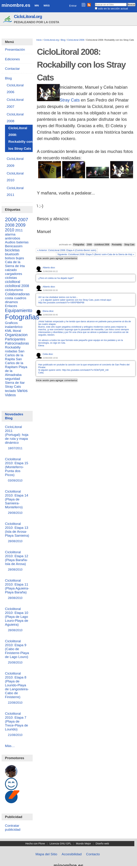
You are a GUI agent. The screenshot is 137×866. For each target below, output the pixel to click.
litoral (17, 331)
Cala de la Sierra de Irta (15, 264)
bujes (20, 258)
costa (9, 298)
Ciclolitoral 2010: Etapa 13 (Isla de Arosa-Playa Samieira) (17, 532)
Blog (63, 40)
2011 (19, 230)
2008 (89, 244)
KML (8, 331)
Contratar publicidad (12, 827)
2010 (9, 230)
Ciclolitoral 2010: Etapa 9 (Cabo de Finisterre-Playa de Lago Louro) (17, 652)
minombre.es (16, 5)
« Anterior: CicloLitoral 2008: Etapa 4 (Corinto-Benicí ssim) (66, 250)
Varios (22, 391)
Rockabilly (117, 244)
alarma (10, 234)
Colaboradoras (17, 294)
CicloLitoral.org (28, 16)
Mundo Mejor (83, 843)
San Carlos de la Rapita (14, 355)
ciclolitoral (12, 282)
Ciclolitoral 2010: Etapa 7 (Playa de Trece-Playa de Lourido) (17, 724)
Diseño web (102, 843)
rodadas (11, 351)
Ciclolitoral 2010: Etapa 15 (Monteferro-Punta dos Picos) (17, 470)
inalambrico (13, 327)
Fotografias (78, 244)
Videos (10, 395)
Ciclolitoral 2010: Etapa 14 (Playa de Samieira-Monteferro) (17, 502)
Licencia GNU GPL (60, 843)
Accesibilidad (72, 854)
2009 (21, 224)
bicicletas (12, 250)
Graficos (11, 323)
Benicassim (13, 246)
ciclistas (11, 278)
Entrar (73, 5)
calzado (11, 270)
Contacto (93, 854)
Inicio (39, 40)
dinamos (11, 302)
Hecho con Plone (35, 843)
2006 (11, 219)
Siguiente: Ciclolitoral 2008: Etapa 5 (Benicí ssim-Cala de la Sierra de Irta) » (95, 254)
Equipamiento (18, 310)
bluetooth (12, 254)
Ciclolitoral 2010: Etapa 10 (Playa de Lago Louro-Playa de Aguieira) (17, 619)
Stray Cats (70, 100)
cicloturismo (14, 290)
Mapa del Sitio (46, 854)
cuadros (20, 298)
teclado (10, 391)
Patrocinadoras (17, 343)
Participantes (15, 339)
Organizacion (16, 335)
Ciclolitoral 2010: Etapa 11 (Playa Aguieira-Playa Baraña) (17, 589)
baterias (22, 242)
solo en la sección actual (113, 8)
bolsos (10, 258)
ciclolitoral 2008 (101, 244)
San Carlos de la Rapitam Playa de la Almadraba (16, 367)
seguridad (12, 379)
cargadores (13, 274)
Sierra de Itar (15, 382)
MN (37, 5)
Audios (10, 242)
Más (47, 5)
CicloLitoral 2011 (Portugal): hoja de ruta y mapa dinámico (17, 437)
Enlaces (11, 306)
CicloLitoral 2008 (75, 40)
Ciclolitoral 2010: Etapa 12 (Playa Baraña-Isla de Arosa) (17, 561)
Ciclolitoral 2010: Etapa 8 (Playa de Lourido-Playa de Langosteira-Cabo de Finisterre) (17, 688)
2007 (23, 219)
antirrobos (12, 238)
